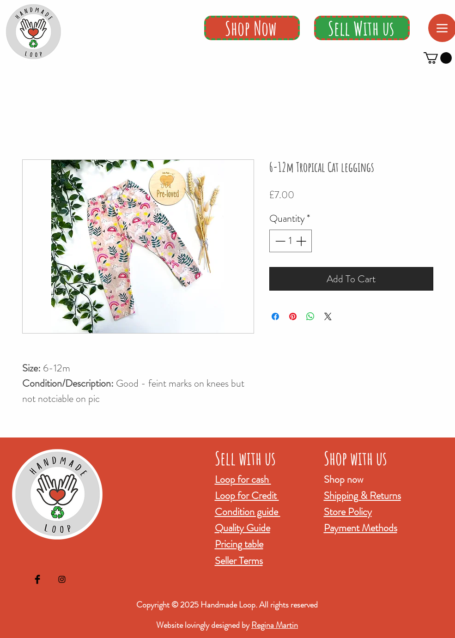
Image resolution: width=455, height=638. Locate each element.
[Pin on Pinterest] (292, 316)
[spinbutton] (290, 241)
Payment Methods (360, 528)
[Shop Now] (252, 28)
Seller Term (237, 560)
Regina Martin (274, 625)
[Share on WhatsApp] (310, 316)
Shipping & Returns (362, 495)
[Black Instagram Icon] (62, 579)
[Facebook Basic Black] (37, 579)
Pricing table (239, 544)
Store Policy (348, 511)
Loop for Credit (247, 495)
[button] (438, 58)
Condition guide (247, 511)
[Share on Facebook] (275, 316)
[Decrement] (279, 241)
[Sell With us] (362, 28)
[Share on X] (328, 316)
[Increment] (301, 241)
